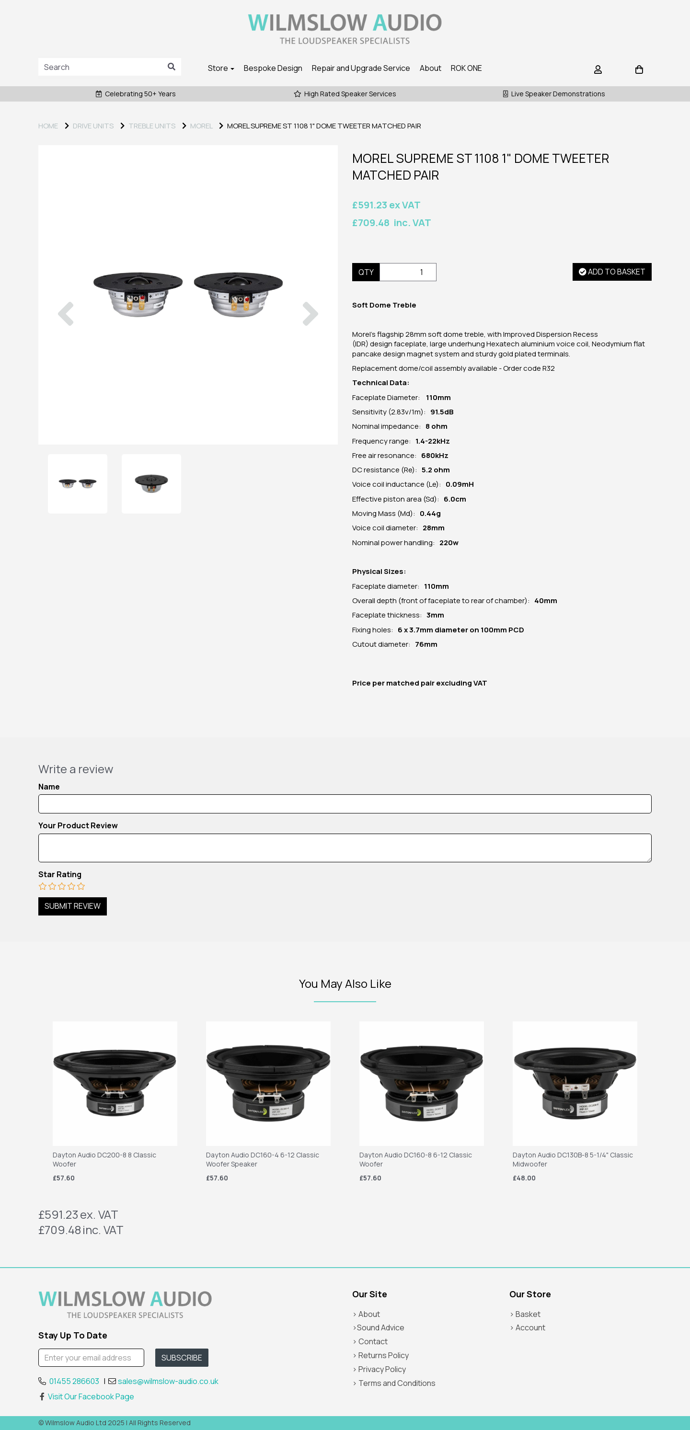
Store (221, 68)
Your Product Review (78, 826)
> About (366, 1314)
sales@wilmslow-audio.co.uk (168, 1381)
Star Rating (59, 874)
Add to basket (612, 271)
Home (48, 126)
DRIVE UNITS (93, 126)
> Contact (370, 1341)
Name (49, 787)
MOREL (201, 126)
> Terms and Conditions (394, 1383)
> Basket (524, 1314)
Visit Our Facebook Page (86, 1396)
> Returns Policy (380, 1355)
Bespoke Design (273, 68)
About (430, 68)
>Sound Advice (378, 1327)
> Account (527, 1327)
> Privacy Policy (379, 1369)
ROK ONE (466, 68)
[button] (65, 370)
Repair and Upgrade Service (361, 68)
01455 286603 (74, 1381)
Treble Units (151, 126)
